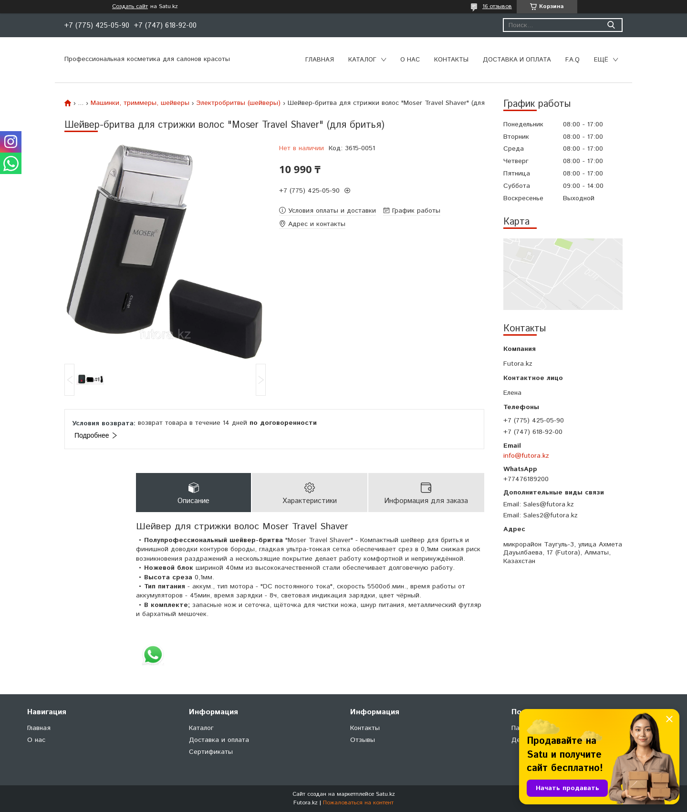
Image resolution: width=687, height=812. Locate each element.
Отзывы (362, 740)
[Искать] (611, 25)
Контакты (451, 59)
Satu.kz (385, 794)
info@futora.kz (526, 456)
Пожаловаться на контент (358, 803)
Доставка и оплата (517, 59)
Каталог (362, 59)
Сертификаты (211, 752)
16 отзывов (497, 6)
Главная (319, 59)
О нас (410, 59)
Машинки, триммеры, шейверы (140, 103)
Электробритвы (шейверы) (238, 103)
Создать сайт (130, 6)
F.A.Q (572, 59)
